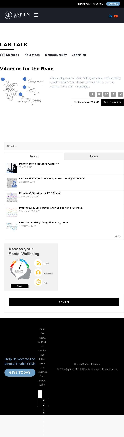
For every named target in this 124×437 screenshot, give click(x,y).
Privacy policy (109, 369)
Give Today (20, 373)
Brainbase (84, 4)
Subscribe (44, 402)
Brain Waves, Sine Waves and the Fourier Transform (51, 207)
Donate (64, 302)
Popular (34, 156)
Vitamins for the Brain (27, 68)
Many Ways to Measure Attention (39, 163)
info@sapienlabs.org (89, 364)
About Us (98, 4)
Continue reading (112, 102)
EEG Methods (9, 55)
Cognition (79, 55)
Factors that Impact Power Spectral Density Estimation (52, 178)
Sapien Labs (72, 369)
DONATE (113, 3)
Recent (94, 156)
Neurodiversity (56, 55)
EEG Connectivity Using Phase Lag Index (43, 222)
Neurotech (32, 55)
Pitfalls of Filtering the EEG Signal (40, 193)
